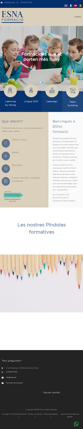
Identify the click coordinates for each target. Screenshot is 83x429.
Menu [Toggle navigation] (77, 17)
